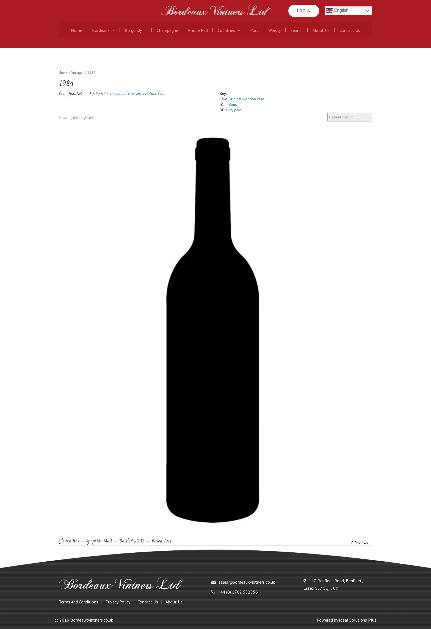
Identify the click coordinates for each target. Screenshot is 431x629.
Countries (229, 30)
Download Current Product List (137, 93)
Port (254, 30)
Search (297, 30)
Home (76, 30)
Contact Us (349, 30)
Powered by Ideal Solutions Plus (346, 620)
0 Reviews (359, 542)
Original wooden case (246, 98)
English (337, 10)
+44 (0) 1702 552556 (234, 592)
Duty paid (233, 109)
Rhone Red (198, 30)
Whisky (274, 30)
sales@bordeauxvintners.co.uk (243, 582)
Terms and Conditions (78, 602)
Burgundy (136, 30)
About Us (321, 30)
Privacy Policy (118, 602)
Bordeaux (103, 30)
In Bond (231, 104)
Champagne (167, 30)
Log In (303, 10)
